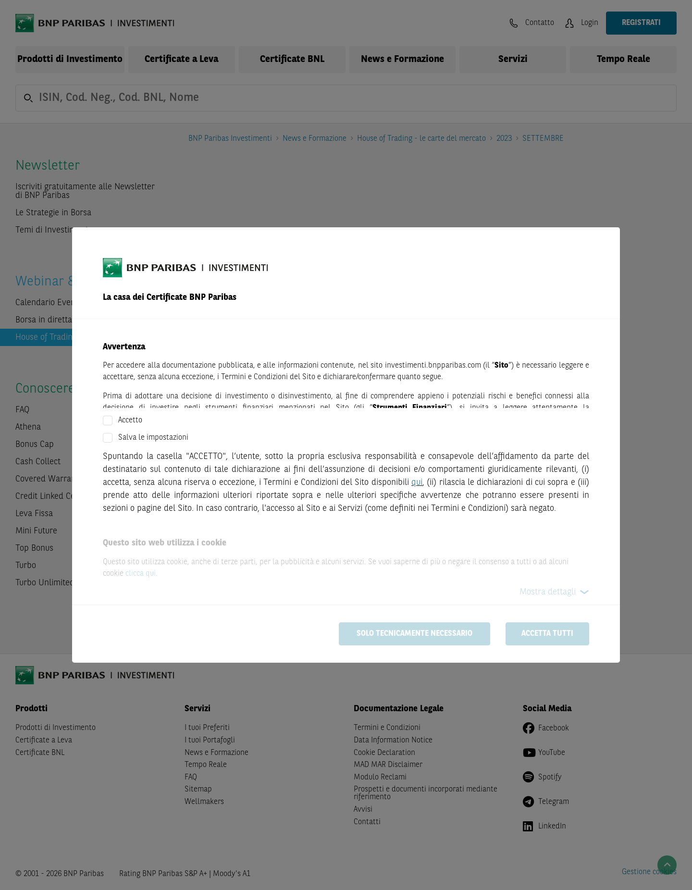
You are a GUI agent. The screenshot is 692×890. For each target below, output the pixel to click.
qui (416, 482)
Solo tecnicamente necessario (414, 634)
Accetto (130, 420)
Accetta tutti (547, 634)
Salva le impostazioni (153, 438)
